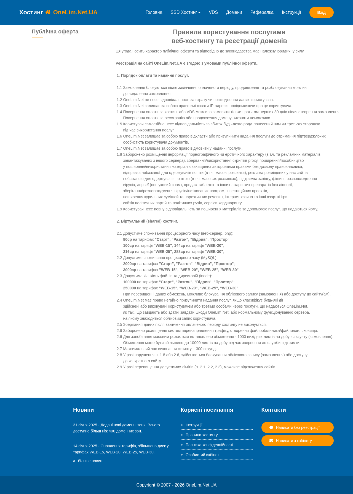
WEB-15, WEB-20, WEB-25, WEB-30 (122, 452)
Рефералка (262, 12)
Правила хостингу (199, 435)
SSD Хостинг (186, 12)
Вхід (321, 12)
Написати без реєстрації (294, 427)
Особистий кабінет (200, 455)
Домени (234, 12)
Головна (154, 12)
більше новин (87, 461)
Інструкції (291, 12)
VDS (213, 12)
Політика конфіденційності (207, 445)
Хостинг (58, 12)
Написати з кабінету (290, 440)
